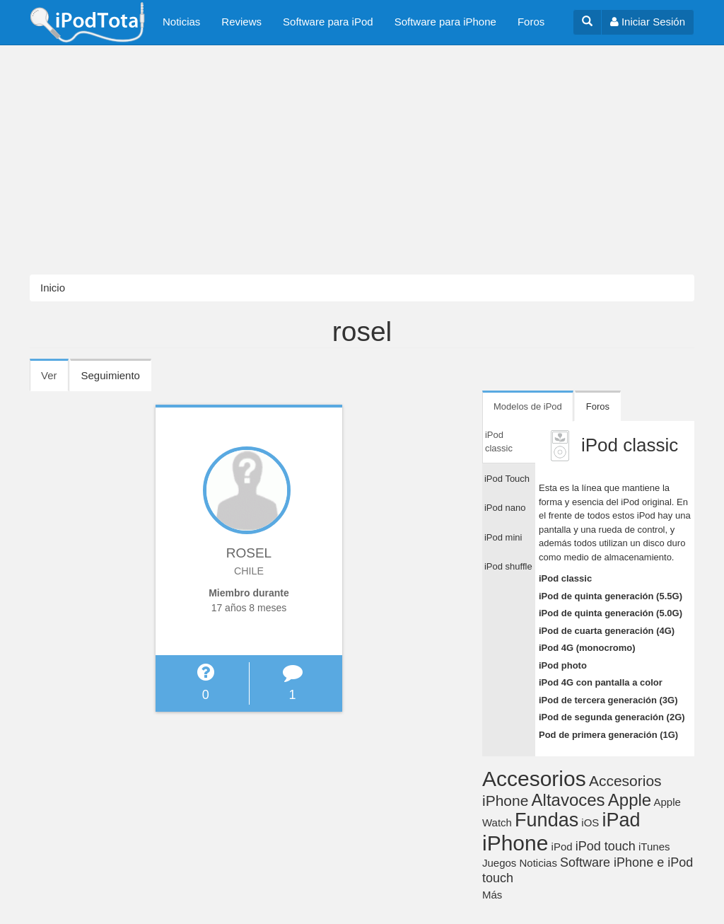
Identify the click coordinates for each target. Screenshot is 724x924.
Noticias (181, 22)
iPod (562, 847)
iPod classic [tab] (499, 441)
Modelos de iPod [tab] (528, 406)
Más (492, 895)
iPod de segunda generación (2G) (612, 717)
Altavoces (568, 799)
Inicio (52, 288)
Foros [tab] (597, 406)
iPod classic (565, 578)
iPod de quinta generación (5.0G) (610, 613)
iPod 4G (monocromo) (587, 647)
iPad (621, 820)
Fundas (546, 820)
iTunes (654, 847)
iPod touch (606, 846)
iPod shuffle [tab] (508, 566)
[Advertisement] (362, 160)
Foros (531, 22)
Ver (55, 380)
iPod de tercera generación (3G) (608, 700)
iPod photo (563, 665)
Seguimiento (110, 375)
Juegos (499, 863)
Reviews (241, 22)
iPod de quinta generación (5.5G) (610, 596)
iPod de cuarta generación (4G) (607, 630)
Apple (629, 799)
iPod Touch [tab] (507, 478)
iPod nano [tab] (505, 507)
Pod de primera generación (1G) (608, 734)
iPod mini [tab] (503, 537)
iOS (590, 822)
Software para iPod (328, 22)
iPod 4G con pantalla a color (600, 682)
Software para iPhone (445, 22)
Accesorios (534, 778)
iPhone (515, 843)
